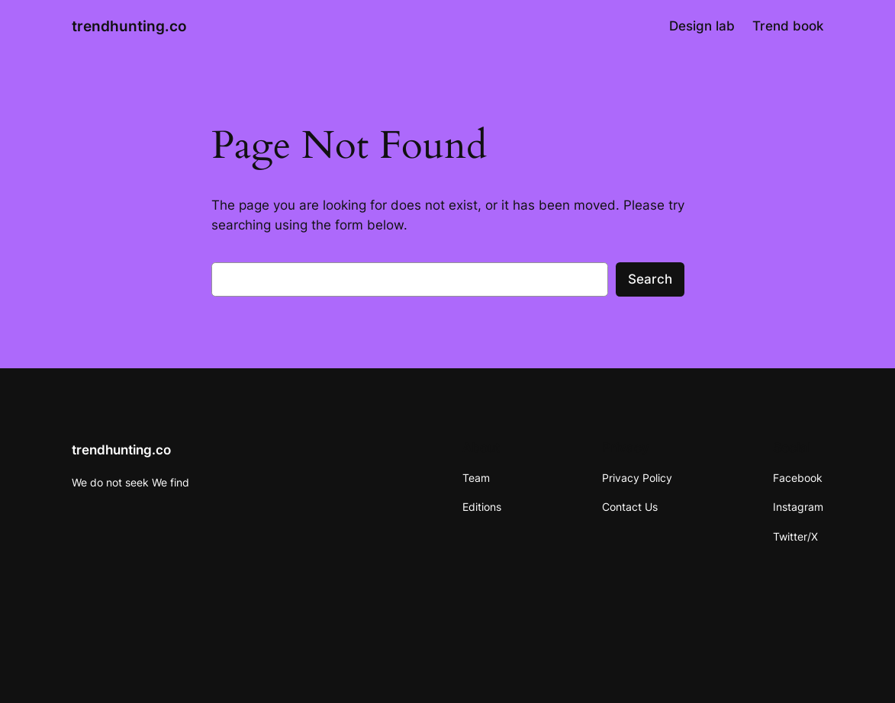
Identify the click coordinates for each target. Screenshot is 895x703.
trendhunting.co (129, 26)
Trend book (787, 26)
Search (650, 279)
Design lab (702, 26)
